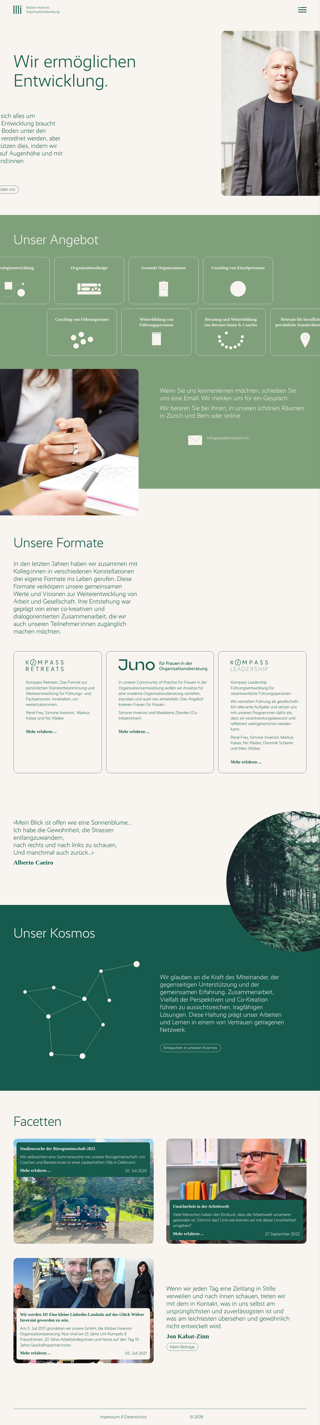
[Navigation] (302, 9)
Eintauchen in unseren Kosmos (190, 1047)
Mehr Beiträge (182, 1346)
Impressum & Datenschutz (123, 1416)
